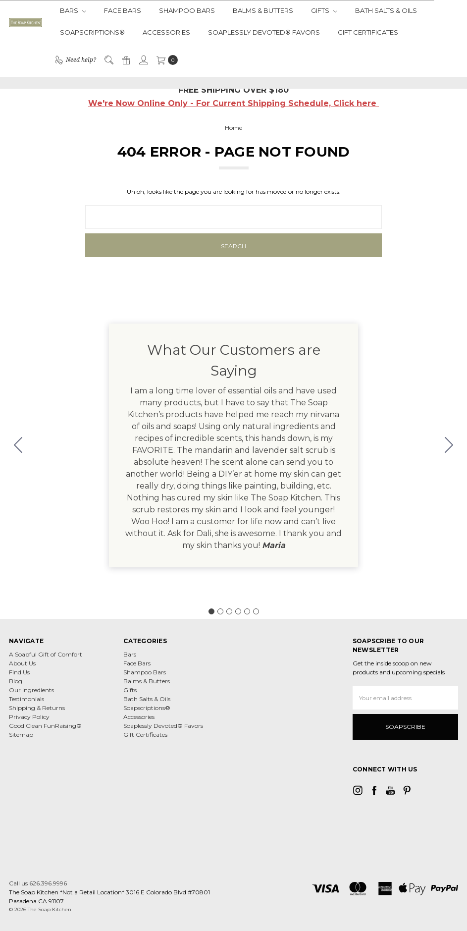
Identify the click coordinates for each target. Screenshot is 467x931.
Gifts (324, 10)
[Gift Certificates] (126, 60)
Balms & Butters (263, 10)
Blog (15, 681)
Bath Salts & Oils (386, 10)
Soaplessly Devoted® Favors (264, 32)
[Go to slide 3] (229, 611)
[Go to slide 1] (211, 611)
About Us (22, 663)
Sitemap (21, 734)
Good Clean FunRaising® (45, 725)
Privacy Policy (29, 716)
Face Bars (122, 10)
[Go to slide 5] (247, 611)
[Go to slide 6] (18, 445)
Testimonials (26, 699)
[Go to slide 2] (449, 445)
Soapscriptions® (92, 32)
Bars (73, 10)
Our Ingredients (31, 690)
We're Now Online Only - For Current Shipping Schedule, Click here (233, 103)
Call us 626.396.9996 (38, 883)
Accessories (166, 32)
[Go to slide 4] (238, 611)
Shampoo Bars (187, 10)
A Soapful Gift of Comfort (45, 654)
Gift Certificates (368, 32)
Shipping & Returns (37, 708)
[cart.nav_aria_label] (165, 60)
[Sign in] (143, 60)
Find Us (19, 672)
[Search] (108, 60)
